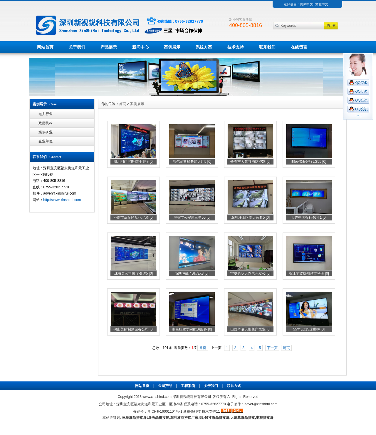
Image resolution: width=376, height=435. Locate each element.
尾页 (286, 348)
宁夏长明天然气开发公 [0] (250, 273)
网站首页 (45, 47)
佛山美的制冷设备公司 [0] (133, 329)
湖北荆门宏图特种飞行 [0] (133, 162)
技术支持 (235, 47)
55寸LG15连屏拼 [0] (309, 329)
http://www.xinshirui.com (62, 200)
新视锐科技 (192, 411)
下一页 (272, 348)
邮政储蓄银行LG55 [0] (308, 162)
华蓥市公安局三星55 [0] (191, 217)
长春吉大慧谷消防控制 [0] (250, 162)
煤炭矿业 (45, 132)
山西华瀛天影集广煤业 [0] (250, 329)
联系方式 (234, 386)
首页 (122, 104)
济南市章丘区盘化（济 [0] (133, 217)
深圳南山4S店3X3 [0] (192, 273)
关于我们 (77, 47)
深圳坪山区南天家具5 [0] (250, 217)
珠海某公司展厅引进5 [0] (133, 273)
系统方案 (204, 47)
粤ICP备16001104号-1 (164, 411)
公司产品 (165, 386)
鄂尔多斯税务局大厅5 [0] (192, 162)
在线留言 (299, 47)
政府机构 (45, 123)
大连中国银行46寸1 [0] (309, 217)
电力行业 (45, 114)
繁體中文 (321, 4)
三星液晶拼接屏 (134, 418)
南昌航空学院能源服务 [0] (192, 329)
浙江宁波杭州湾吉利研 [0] (309, 273)
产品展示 (108, 47)
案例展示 (172, 47)
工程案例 (188, 386)
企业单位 (45, 141)
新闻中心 (140, 47)
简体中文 (306, 4)
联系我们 (267, 47)
